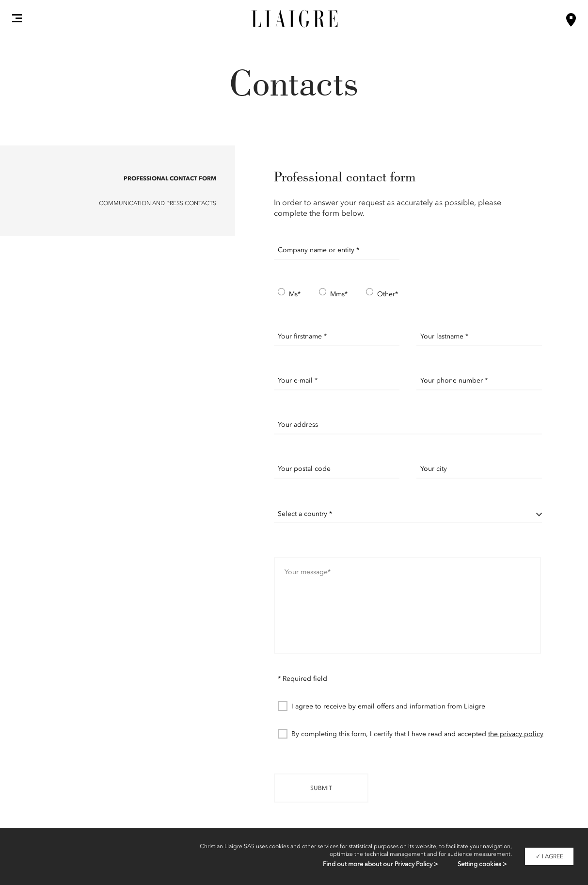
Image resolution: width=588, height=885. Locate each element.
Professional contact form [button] (170, 178)
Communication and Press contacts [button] (157, 203)
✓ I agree (549, 856)
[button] (17, 18)
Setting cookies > (482, 864)
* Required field (302, 679)
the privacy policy (515, 734)
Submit (321, 788)
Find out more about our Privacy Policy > (380, 864)
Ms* (289, 293)
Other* (382, 293)
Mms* (333, 293)
